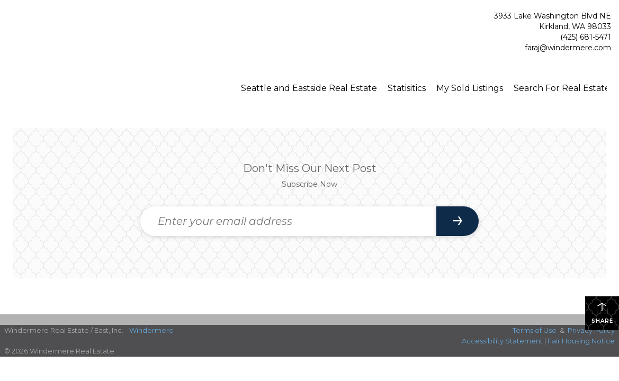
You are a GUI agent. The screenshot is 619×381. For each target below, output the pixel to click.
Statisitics (407, 88)
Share (602, 313)
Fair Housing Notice (581, 341)
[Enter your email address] (288, 221)
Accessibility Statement (502, 341)
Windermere (151, 330)
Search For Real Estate (562, 88)
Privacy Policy (591, 330)
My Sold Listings (469, 88)
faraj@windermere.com (568, 47)
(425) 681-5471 (585, 37)
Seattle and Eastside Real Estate (309, 88)
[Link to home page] (63, 34)
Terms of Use (535, 330)
